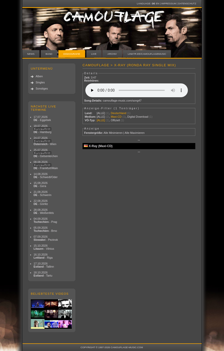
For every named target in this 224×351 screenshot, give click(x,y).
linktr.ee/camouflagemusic (147, 53)
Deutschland (118, 113)
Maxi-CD (116, 116)
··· (139, 140)
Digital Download (137, 116)
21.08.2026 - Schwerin (43, 193)
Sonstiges (42, 88)
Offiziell (115, 120)
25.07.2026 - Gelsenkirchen (46, 153)
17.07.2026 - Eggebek (42, 118)
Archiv (112, 53)
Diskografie (71, 53)
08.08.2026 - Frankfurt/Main (46, 165)
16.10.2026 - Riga (43, 256)
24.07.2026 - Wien (45, 141)
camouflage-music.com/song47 (122, 100)
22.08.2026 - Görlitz (41, 202)
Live (94, 53)
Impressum (168, 3)
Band (49, 53)
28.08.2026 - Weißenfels (44, 211)
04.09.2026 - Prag (45, 220)
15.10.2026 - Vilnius (44, 247)
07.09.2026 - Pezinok (46, 238)
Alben (39, 76)
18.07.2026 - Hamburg (43, 129)
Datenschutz (187, 3)
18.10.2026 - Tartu (43, 274)
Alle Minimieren (113, 132)
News (31, 53)
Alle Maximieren (135, 132)
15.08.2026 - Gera (40, 184)
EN (157, 3)
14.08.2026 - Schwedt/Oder (46, 175)
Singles (40, 82)
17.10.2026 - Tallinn (44, 265)
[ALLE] (101, 113)
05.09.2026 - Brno (45, 229)
